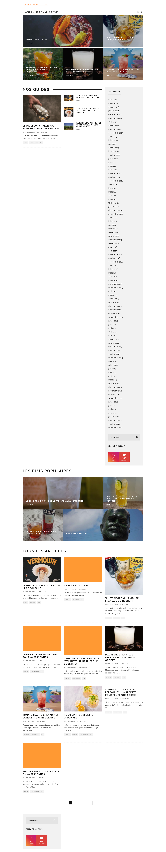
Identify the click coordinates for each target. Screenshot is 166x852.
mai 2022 (112, 166)
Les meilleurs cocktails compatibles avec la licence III (87, 110)
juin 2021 (112, 188)
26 (88, 803)
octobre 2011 (114, 424)
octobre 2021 (114, 177)
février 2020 (113, 232)
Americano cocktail (77, 585)
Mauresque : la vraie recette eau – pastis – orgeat (120, 657)
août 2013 (112, 361)
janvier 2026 (113, 111)
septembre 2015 (115, 288)
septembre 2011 (115, 428)
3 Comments (75, 599)
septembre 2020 (115, 214)
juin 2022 (112, 162)
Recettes (26, 671)
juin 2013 (112, 369)
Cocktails (41, 12)
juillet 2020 (113, 221)
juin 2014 (112, 324)
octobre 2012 (114, 394)
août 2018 (112, 247)
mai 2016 (112, 273)
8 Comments (117, 677)
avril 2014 (112, 332)
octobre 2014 (114, 313)
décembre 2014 (115, 306)
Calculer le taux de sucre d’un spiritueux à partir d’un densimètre (88, 125)
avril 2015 (112, 291)
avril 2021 (112, 195)
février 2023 (113, 147)
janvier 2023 (113, 151)
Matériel (29, 12)
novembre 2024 (115, 118)
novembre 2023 (115, 129)
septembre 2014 (115, 317)
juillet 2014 (113, 321)
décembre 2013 (115, 346)
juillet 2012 (113, 402)
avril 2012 (112, 413)
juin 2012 (112, 405)
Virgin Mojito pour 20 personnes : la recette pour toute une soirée (120, 692)
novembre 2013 (115, 350)
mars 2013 (112, 380)
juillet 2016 (113, 269)
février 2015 (113, 299)
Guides (25, 142)
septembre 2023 (115, 133)
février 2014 (113, 339)
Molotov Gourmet (29, 132)
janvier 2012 (113, 417)
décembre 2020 (115, 210)
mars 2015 (112, 295)
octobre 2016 (114, 258)
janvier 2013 (113, 383)
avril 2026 (112, 100)
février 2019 (113, 243)
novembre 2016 (115, 254)
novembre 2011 (115, 420)
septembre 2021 (115, 181)
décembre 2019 (115, 240)
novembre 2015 (115, 284)
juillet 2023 (113, 140)
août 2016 (112, 265)
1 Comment (32, 602)
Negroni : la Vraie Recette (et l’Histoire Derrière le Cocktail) (82, 661)
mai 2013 (112, 372)
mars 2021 (112, 199)
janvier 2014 (113, 343)
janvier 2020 (113, 236)
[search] (137, 437)
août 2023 (112, 136)
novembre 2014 (115, 310)
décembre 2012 (115, 387)
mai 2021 (112, 192)
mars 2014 (112, 335)
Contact (54, 12)
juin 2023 (112, 144)
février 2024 (113, 125)
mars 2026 (113, 103)
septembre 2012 (115, 398)
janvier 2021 (113, 206)
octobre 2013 (114, 354)
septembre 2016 (115, 262)
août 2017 (112, 251)
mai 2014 (112, 328)
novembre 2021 (115, 173)
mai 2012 (112, 409)
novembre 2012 (115, 391)
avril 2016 (112, 276)
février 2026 (113, 107)
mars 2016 (113, 280)
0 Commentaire (34, 142)
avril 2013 (112, 376)
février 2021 (113, 203)
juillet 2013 (113, 365)
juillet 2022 (113, 159)
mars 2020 (113, 229)
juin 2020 (112, 225)
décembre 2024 (115, 114)
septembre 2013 (115, 358)
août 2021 (112, 184)
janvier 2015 (113, 302)
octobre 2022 (114, 155)
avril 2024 (112, 122)
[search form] (124, 437)
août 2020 (112, 217)
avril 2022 (112, 170)
